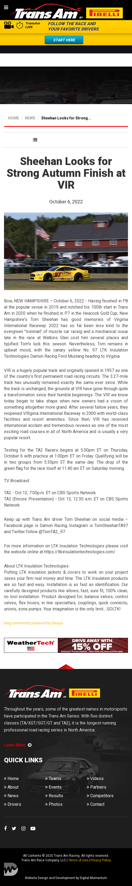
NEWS (30, 118)
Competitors (100, 795)
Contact (95, 804)
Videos (95, 778)
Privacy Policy (100, 860)
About (11, 787)
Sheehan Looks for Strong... (66, 118)
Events (53, 787)
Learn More (18, 745)
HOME (13, 118)
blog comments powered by (33, 623)
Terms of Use (78, 860)
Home (11, 778)
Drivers (12, 804)
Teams (53, 778)
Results (54, 795)
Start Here (64, 40)
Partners (96, 787)
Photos (53, 804)
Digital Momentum (11, 869)
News (11, 795)
